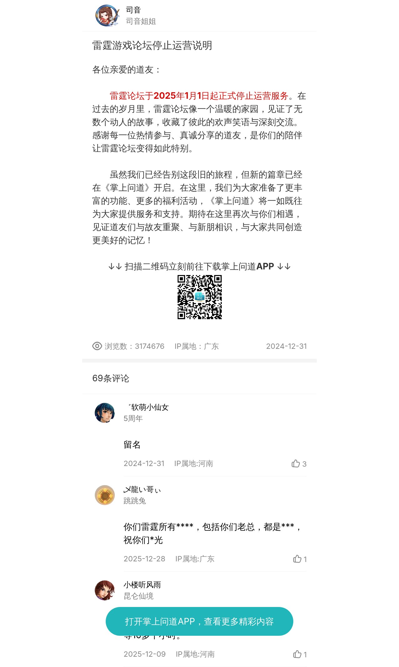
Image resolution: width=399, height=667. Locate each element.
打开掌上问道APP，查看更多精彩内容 (199, 621)
